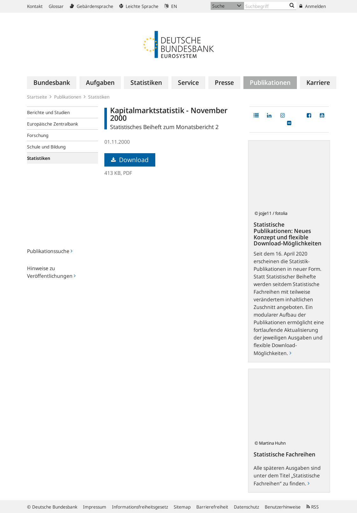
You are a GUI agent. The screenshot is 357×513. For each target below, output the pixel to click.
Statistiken (98, 97)
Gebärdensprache (91, 6)
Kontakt (35, 6)
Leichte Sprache (138, 6)
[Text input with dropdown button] (270, 6)
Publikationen (67, 97)
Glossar (56, 6)
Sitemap (182, 507)
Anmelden (312, 6)
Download (130, 159)
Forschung (37, 135)
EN (170, 6)
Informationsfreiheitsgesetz (140, 507)
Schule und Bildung (46, 147)
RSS (312, 507)
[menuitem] (51, 82)
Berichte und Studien (48, 112)
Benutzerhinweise (283, 507)
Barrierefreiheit (212, 507)
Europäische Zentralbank (52, 124)
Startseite (37, 97)
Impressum (94, 507)
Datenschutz (246, 507)
